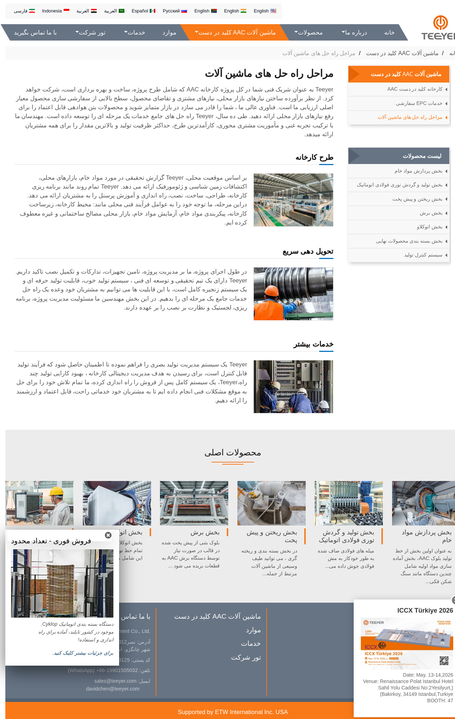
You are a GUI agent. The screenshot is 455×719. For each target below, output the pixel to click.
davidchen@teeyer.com (107, 689)
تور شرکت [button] (87, 32)
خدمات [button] (131, 32)
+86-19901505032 (112, 670)
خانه (384, 32)
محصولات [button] (305, 32)
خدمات (246, 643)
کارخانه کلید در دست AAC (409, 89)
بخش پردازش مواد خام (413, 171)
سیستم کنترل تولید (418, 255)
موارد (164, 32)
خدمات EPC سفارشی (414, 103)
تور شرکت (240, 657)
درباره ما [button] (351, 32)
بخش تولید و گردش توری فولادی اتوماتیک (394, 184)
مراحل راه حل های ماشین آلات (404, 117)
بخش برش (425, 213)
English (259, 11)
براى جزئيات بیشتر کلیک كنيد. (77, 653)
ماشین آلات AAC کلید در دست (397, 53)
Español (138, 11)
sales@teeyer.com (110, 681)
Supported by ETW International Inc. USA (227, 712)
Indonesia (50, 11)
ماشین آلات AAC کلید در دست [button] (232, 32)
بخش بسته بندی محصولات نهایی (404, 241)
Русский (169, 11)
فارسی (19, 11)
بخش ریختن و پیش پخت (412, 199)
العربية (109, 11)
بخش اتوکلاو (424, 226)
